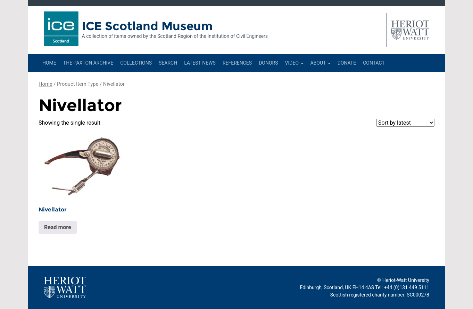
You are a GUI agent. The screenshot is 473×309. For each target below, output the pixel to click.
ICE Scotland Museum (147, 26)
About (320, 63)
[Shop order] (405, 123)
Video (294, 63)
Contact (374, 63)
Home (49, 63)
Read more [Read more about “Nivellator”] (57, 227)
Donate (347, 63)
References (237, 63)
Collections (136, 63)
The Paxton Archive (88, 63)
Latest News (200, 63)
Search (168, 63)
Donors (268, 63)
